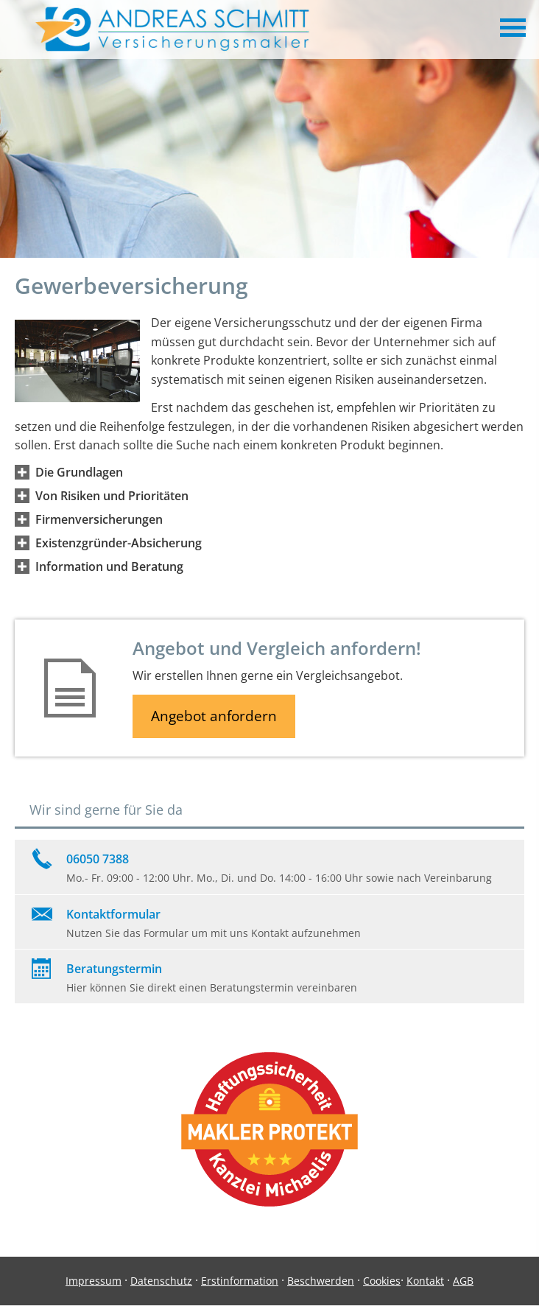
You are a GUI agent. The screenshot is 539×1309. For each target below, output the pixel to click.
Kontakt (425, 1281)
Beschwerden (320, 1281)
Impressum (93, 1281)
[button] (79, 472)
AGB (463, 1281)
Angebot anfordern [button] (214, 716)
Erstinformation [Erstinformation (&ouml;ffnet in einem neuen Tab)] (239, 1281)
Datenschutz (161, 1281)
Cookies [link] (382, 1281)
